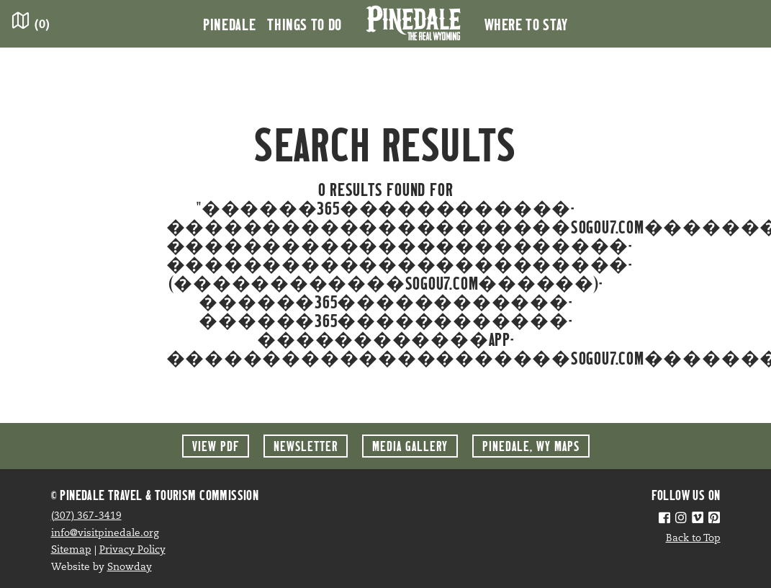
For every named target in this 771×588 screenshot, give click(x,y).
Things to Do (304, 24)
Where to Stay (526, 24)
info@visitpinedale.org (105, 533)
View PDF (215, 446)
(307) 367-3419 (86, 516)
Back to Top (693, 538)
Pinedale (229, 24)
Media (410, 446)
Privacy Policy (132, 550)
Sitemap (71, 550)
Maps (531, 446)
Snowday (129, 567)
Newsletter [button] (306, 446)
